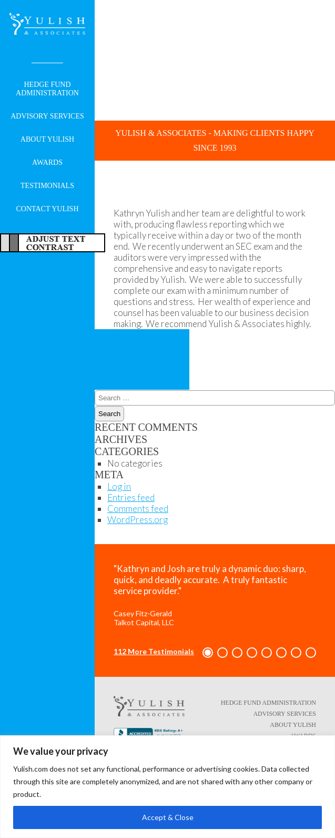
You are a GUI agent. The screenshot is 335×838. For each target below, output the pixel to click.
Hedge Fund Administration (47, 89)
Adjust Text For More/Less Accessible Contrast (52, 242)
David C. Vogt (138, 371)
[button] (208, 652)
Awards (47, 162)
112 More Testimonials (154, 651)
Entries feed (131, 497)
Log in (119, 486)
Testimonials (47, 186)
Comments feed (137, 508)
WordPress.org (137, 519)
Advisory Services (47, 116)
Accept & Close (168, 817)
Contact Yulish (47, 209)
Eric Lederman (124, 347)
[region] (167, 786)
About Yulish (47, 139)
